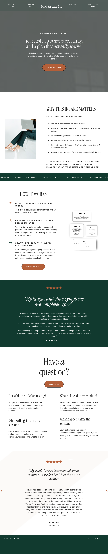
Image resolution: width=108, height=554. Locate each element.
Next (107, 499)
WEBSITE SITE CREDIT (96, 551)
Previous (1, 499)
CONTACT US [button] (54, 387)
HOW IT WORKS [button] (31, 5)
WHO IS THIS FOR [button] (13, 5)
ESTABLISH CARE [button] (54, 68)
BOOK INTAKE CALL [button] (93, 5)
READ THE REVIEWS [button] (73, 5)
